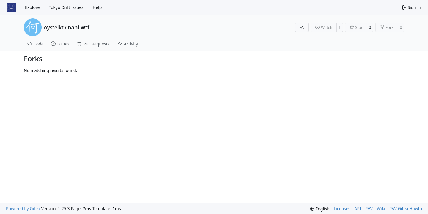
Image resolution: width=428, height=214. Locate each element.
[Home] (11, 7)
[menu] (320, 209)
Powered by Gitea (23, 208)
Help (97, 7)
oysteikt (54, 27)
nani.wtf (78, 27)
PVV (369, 208)
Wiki (381, 208)
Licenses (342, 208)
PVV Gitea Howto (405, 208)
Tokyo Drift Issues (66, 7)
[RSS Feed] (302, 27)
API (358, 208)
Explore (32, 7)
